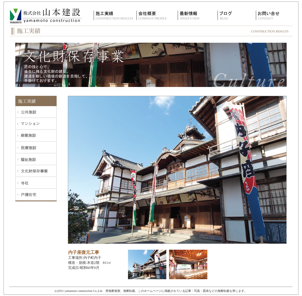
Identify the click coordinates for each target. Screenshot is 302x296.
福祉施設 (36, 159)
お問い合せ (273, 15)
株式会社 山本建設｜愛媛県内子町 (45, 15)
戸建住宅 (36, 194)
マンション (36, 124)
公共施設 (36, 112)
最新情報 (193, 15)
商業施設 (36, 136)
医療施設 (36, 147)
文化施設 (36, 171)
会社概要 (153, 15)
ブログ (233, 15)
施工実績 (113, 15)
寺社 (36, 183)
